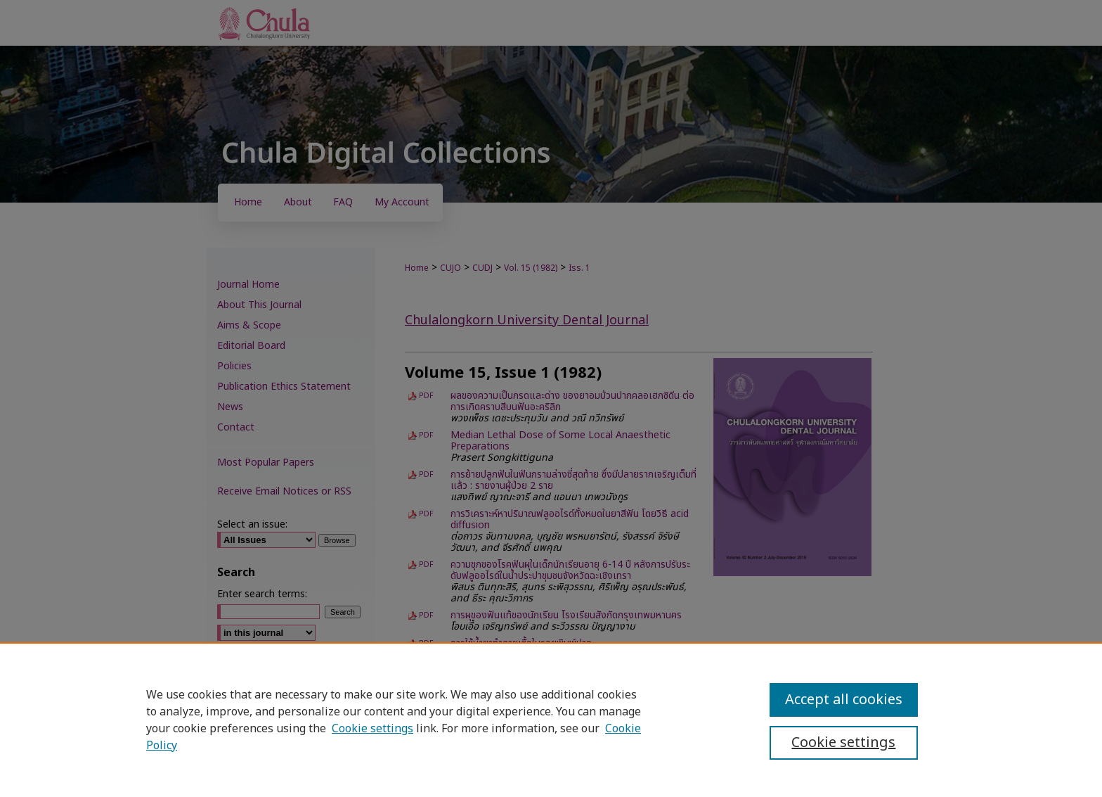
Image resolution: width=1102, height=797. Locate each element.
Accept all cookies (843, 699)
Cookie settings (372, 728)
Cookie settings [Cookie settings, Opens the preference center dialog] (843, 742)
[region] (551, 719)
